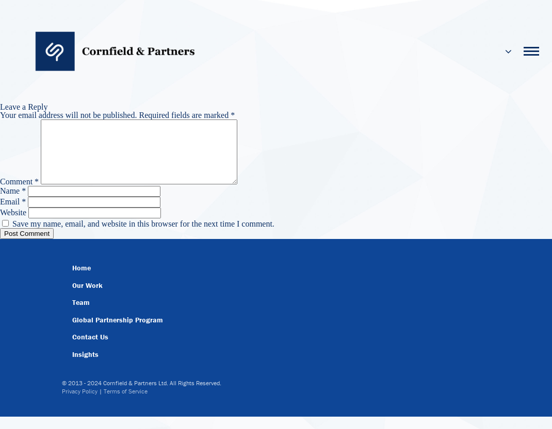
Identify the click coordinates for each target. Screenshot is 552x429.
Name (13, 203)
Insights (85, 366)
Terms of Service (126, 403)
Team (81, 314)
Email (13, 214)
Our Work (87, 297)
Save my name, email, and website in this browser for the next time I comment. (143, 236)
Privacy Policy (80, 403)
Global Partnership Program (117, 332)
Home (81, 280)
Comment (19, 194)
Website (13, 224)
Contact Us (90, 349)
